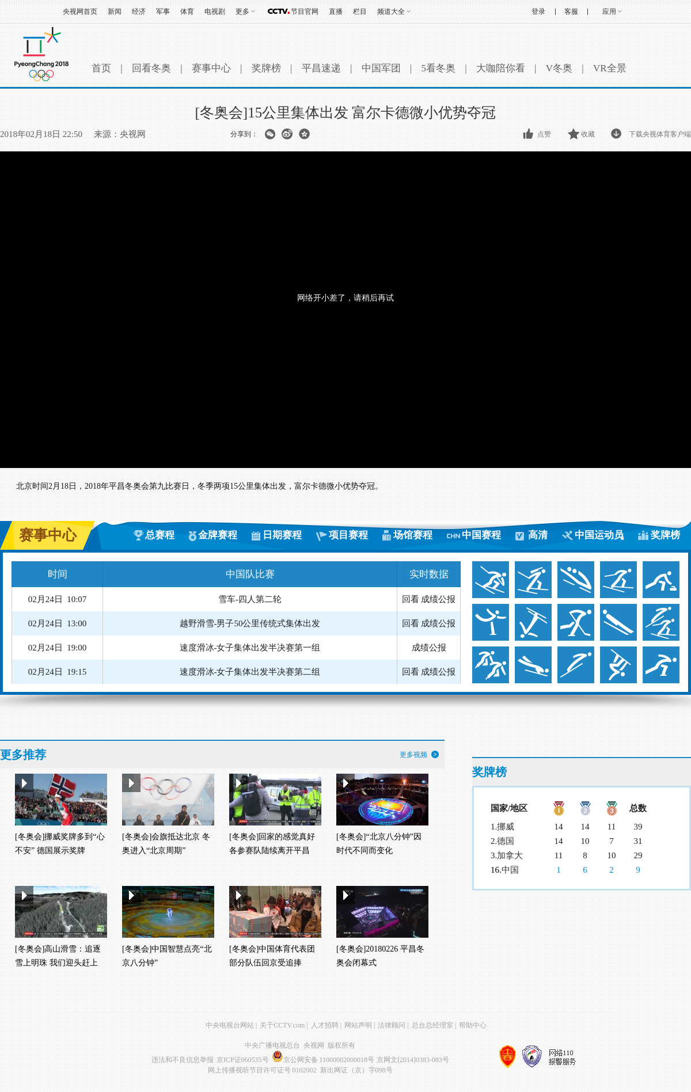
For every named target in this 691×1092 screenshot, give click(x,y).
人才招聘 (325, 1025)
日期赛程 (282, 535)
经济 (139, 11)
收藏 (588, 134)
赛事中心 (211, 68)
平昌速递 (321, 68)
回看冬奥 (151, 68)
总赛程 (159, 535)
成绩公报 (438, 599)
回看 (410, 599)
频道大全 (391, 11)
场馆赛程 (412, 535)
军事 (163, 11)
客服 (571, 11)
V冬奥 (559, 68)
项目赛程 (348, 535)
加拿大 (510, 855)
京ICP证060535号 (243, 1060)
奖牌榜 (266, 68)
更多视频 (413, 755)
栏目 (360, 11)
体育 (187, 11)
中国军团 (381, 68)
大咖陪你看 (500, 68)
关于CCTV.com (282, 1025)
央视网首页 (80, 11)
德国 (505, 841)
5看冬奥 (438, 68)
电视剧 (214, 11)
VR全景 (610, 68)
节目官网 (304, 11)
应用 (609, 11)
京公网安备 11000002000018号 (323, 1060)
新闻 (115, 11)
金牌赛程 (217, 535)
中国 (510, 869)
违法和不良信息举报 (182, 1060)
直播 (336, 11)
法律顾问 (391, 1025)
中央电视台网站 (230, 1025)
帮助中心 (473, 1025)
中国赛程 (481, 535)
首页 (101, 68)
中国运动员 (599, 535)
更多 (242, 11)
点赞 (544, 134)
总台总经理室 (432, 1025)
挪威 (505, 826)
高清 (538, 535)
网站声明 (358, 1025)
